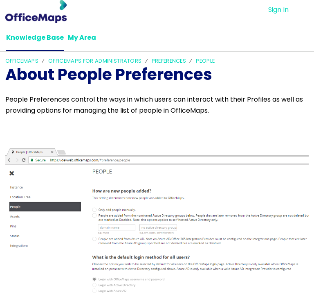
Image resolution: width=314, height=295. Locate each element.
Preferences (169, 61)
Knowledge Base (35, 37)
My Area (82, 37)
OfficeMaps (21, 61)
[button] (303, 10)
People (205, 61)
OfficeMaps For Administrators (94, 61)
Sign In (278, 9)
